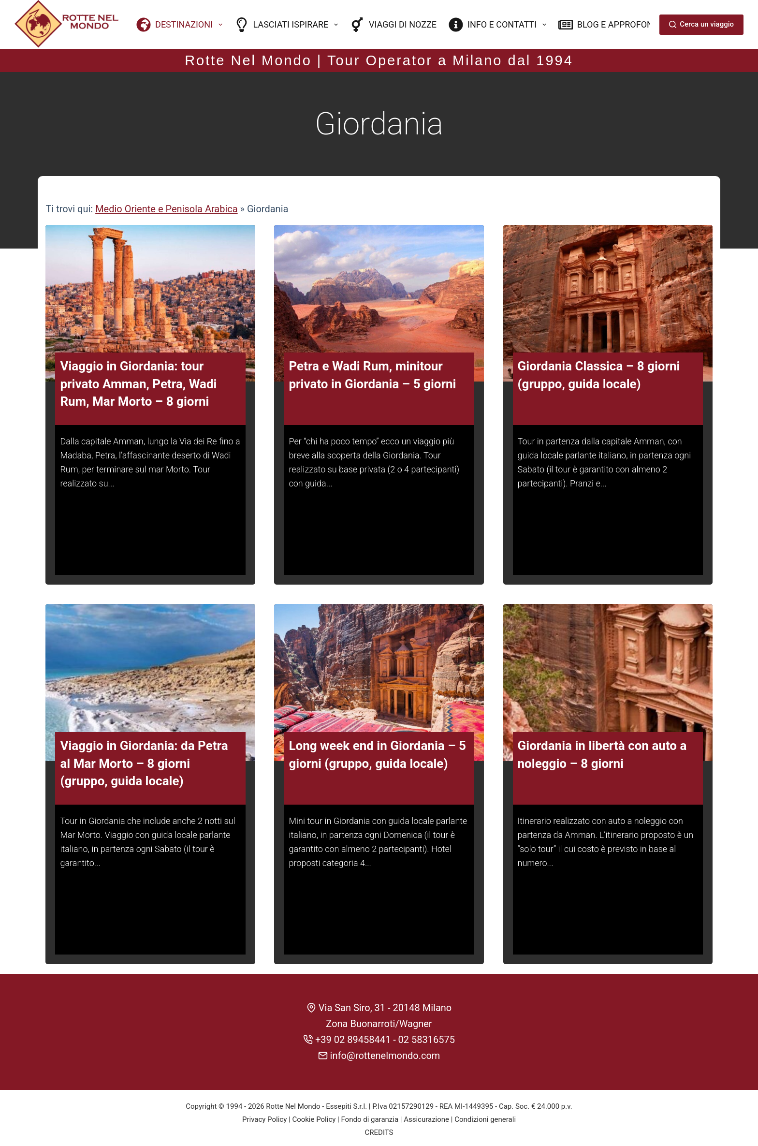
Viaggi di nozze (393, 24)
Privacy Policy (264, 1116)
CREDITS (379, 1129)
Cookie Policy (313, 1116)
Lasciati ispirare (288, 24)
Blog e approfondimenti (622, 24)
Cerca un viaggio (701, 24)
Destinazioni (181, 24)
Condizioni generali (485, 1116)
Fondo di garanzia (369, 1116)
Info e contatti (499, 24)
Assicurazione (426, 1116)
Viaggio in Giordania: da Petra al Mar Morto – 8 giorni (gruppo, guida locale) (144, 762)
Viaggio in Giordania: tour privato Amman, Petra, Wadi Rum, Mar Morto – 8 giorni (138, 382)
